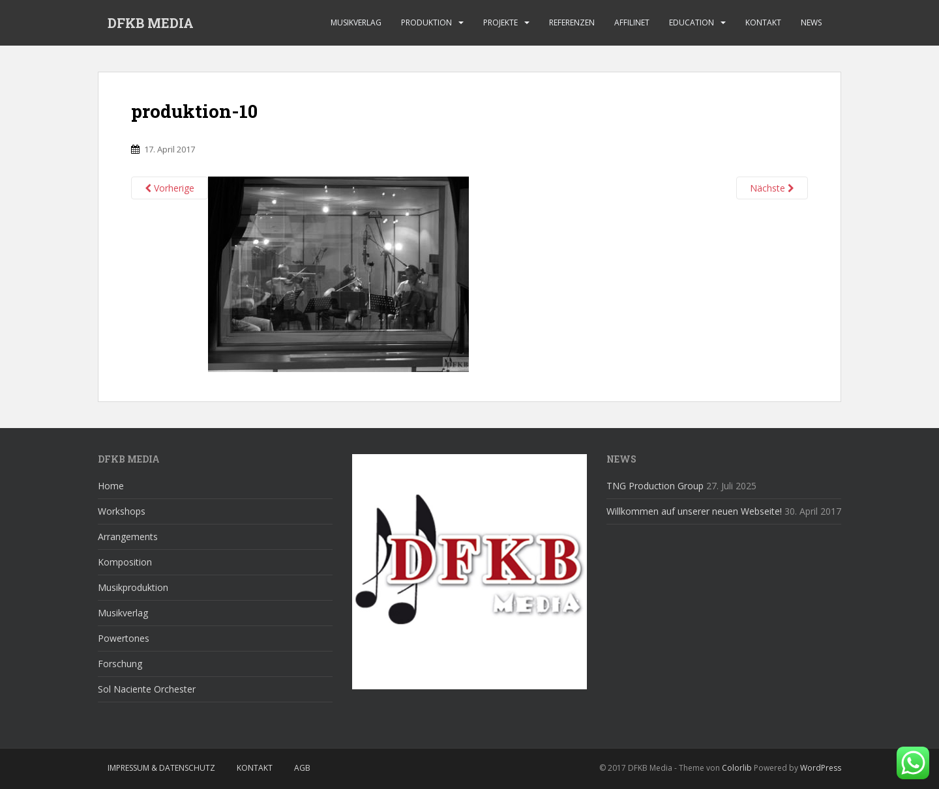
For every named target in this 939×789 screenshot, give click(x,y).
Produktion (426, 22)
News (811, 22)
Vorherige (169, 188)
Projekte (500, 22)
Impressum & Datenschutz (161, 767)
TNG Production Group (655, 486)
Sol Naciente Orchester (147, 689)
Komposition (125, 562)
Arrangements (128, 536)
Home (111, 486)
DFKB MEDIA (151, 22)
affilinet (631, 22)
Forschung (120, 663)
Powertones (123, 638)
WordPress (820, 767)
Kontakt (763, 22)
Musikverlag (356, 22)
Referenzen (572, 22)
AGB (302, 767)
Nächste (772, 188)
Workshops (121, 511)
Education (691, 22)
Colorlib (737, 767)
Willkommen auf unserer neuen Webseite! (694, 511)
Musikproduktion (133, 587)
